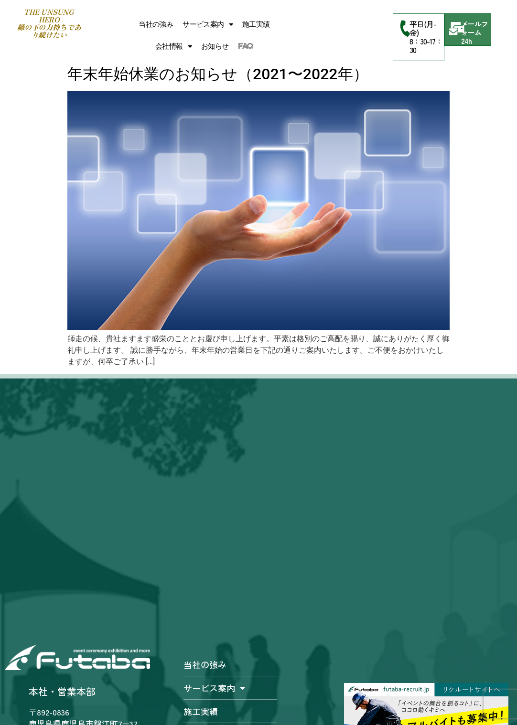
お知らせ (215, 46)
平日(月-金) (422, 28)
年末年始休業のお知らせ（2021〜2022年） (217, 74)
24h (466, 41)
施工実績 (256, 24)
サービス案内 (208, 24)
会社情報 (173, 46)
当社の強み (156, 24)
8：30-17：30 (425, 45)
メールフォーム (474, 28)
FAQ (245, 46)
